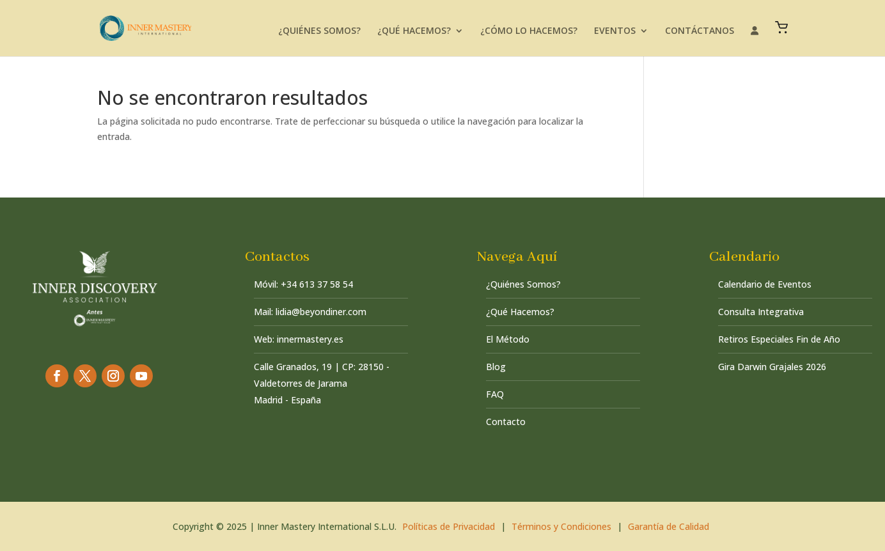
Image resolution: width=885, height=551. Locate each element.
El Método (507, 339)
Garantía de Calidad (668, 526)
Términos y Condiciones (561, 526)
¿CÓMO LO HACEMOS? (528, 31)
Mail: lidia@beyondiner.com (310, 312)
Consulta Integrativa (761, 312)
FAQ (495, 394)
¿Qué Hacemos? (520, 312)
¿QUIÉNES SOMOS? (319, 31)
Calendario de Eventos (764, 284)
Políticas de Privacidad (448, 526)
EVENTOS (615, 31)
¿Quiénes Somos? (523, 284)
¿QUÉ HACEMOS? (414, 31)
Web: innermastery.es (298, 339)
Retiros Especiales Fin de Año (779, 339)
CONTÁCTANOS (699, 31)
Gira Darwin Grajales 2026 (772, 367)
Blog (496, 367)
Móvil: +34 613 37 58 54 (303, 284)
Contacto (506, 421)
